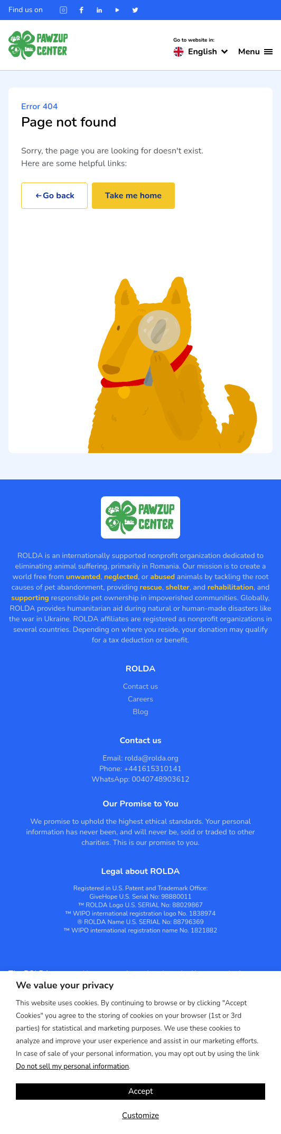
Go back (54, 195)
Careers (140, 699)
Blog (140, 712)
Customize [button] (140, 1115)
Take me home (133, 195)
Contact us (140, 686)
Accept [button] (140, 1091)
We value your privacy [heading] (65, 985)
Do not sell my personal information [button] (72, 1066)
